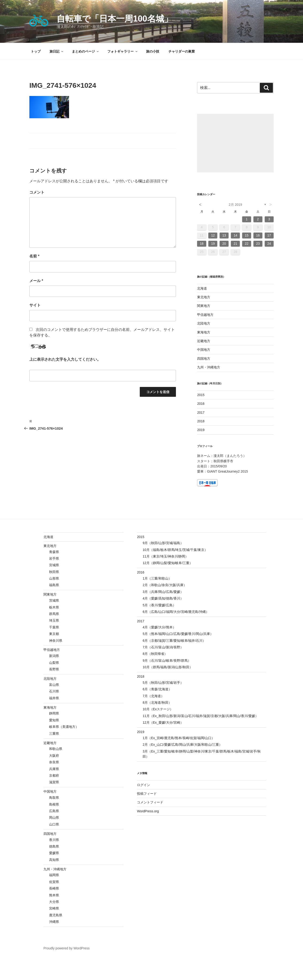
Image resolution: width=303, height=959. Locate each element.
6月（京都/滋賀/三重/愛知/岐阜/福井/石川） (174, 640)
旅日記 (57, 51)
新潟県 (54, 656)
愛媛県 (54, 853)
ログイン (143, 785)
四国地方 (203, 358)
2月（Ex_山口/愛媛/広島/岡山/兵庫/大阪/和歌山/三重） (182, 744)
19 (213, 243)
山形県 (54, 578)
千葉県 (54, 627)
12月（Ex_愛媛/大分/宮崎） (163, 722)
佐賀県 (54, 882)
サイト (35, 305)
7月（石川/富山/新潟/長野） (163, 647)
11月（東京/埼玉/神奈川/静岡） (165, 556)
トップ (36, 51)
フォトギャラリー (122, 51)
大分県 (54, 902)
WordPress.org (148, 811)
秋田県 (54, 572)
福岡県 (54, 875)
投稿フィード (147, 793)
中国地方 (203, 350)
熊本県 (54, 895)
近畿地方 (203, 341)
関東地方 (203, 306)
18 (202, 243)
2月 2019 (235, 204)
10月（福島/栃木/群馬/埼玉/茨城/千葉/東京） (175, 550)
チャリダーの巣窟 (181, 51)
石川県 (54, 691)
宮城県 (54, 565)
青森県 (54, 552)
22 (247, 243)
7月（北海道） (153, 696)
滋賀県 (54, 782)
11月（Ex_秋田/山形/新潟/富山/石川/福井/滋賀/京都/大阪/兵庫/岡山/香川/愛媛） (200, 716)
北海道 (202, 288)
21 (235, 243)
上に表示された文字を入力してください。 (65, 359)
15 (247, 235)
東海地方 (203, 332)
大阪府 (54, 755)
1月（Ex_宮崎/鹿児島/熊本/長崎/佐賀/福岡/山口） (179, 738)
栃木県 (54, 607)
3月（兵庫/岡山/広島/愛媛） (163, 592)
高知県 (54, 860)
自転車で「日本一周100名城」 (114, 18)
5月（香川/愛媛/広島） (159, 605)
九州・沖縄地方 (208, 367)
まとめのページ (85, 51)
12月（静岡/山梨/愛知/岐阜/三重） (168, 563)
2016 (200, 403)
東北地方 (203, 297)
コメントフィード (150, 802)
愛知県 (54, 720)
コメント (36, 192)
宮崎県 (54, 908)
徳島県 (54, 846)
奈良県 (54, 762)
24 (269, 243)
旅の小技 (152, 51)
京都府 (54, 775)
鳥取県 (54, 797)
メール (36, 281)
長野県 (54, 669)
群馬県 (54, 614)
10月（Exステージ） (158, 709)
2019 (200, 430)
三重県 (54, 733)
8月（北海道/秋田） (157, 702)
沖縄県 (54, 922)
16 (258, 235)
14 (235, 235)
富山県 (54, 685)
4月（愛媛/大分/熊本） (159, 627)
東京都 (54, 634)
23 (258, 243)
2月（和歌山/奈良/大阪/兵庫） (164, 585)
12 (213, 235)
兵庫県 (54, 769)
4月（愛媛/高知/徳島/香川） (163, 598)
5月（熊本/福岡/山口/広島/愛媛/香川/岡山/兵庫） (178, 634)
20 (224, 243)
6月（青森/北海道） (157, 689)
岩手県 (54, 558)
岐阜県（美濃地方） (64, 727)
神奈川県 (55, 640)
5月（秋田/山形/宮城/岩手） (163, 682)
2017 (200, 412)
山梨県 (54, 663)
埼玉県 (54, 620)
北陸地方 (203, 323)
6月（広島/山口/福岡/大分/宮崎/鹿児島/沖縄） (176, 612)
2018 (200, 421)
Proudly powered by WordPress (66, 948)
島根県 (54, 804)
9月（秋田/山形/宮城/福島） (163, 543)
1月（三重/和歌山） (157, 578)
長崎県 (54, 888)
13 (224, 235)
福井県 (54, 698)
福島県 (54, 585)
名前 (34, 256)
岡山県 (54, 817)
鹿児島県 (55, 915)
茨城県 (54, 600)
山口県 (54, 824)
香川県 (54, 840)
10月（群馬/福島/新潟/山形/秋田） (168, 667)
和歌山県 (55, 749)
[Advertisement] (235, 143)
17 (269, 235)
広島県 (54, 811)
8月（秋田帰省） (155, 654)
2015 (200, 395)
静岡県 (54, 713)
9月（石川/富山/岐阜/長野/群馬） (167, 660)
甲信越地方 (205, 315)
